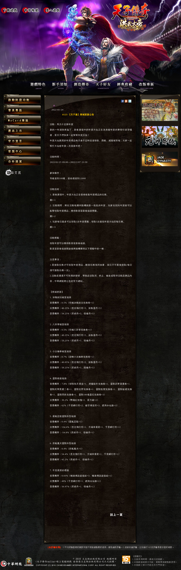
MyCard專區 (22, 120)
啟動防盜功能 (22, 99)
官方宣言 (22, 140)
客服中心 (22, 150)
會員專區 (22, 109)
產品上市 (22, 130)
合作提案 (22, 160)
